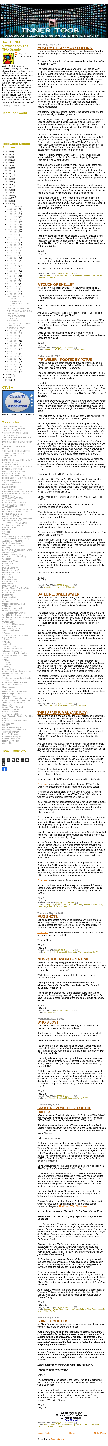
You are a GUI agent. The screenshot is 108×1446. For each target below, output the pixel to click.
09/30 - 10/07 (13, 240)
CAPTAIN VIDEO (10, 507)
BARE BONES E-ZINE (12, 514)
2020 (7, 168)
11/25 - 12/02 (13, 219)
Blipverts (47, 1425)
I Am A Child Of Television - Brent (17, 550)
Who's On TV (52, 907)
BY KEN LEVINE (9, 440)
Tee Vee (5, 676)
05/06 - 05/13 (13, 294)
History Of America (10, 741)
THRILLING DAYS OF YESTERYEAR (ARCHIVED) (15, 432)
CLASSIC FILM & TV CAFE (14, 503)
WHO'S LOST (47, 1022)
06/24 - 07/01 (13, 276)
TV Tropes (6, 662)
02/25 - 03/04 (13, 354)
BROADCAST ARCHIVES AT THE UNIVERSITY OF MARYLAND (17, 510)
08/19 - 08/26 (13, 255)
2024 (7, 157)
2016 (7, 179)
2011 (7, 193)
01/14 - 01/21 (13, 369)
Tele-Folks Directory (91, 275)
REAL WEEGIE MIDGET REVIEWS (18, 467)
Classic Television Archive (13, 604)
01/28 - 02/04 (13, 364)
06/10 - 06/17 (13, 281)
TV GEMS (6, 458)
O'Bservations (77, 275)
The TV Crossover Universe (14, 523)
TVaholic (6, 633)
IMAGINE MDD (9, 487)
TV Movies (81, 350)
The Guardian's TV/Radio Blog (15, 539)
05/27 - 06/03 (13, 286)
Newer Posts (43, 1433)
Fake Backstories (10, 626)
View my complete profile (14, 105)
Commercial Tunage (11, 561)
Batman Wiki (8, 563)
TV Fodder (7, 642)
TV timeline (50, 277)
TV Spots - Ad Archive (12, 649)
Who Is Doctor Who (11, 712)
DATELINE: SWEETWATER (58, 594)
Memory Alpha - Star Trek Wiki (15, 588)
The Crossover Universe (13, 525)
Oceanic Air (7, 705)
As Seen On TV (50, 275)
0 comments (68, 273)
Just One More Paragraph (13, 703)
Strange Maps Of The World (14, 721)
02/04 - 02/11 (13, 361)
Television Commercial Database (16, 698)
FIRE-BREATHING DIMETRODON (17, 491)
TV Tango (6, 664)
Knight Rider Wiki (10, 581)
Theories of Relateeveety (66, 350)
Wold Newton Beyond (11, 615)
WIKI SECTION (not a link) (14, 557)
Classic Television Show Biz (14, 655)
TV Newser (7, 606)
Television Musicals (10, 709)
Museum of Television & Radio (15, 682)
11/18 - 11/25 (13, 222)
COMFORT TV (8, 496)
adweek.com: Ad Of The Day (15, 673)
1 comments (68, 1010)
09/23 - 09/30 (13, 242)
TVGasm (6, 640)
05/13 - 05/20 (13, 291)
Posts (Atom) (57, 1439)
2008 (7, 201)
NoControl (6, 530)
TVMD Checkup (9, 680)
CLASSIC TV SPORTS (12, 498)
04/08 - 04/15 (13, 338)
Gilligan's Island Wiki (11, 572)
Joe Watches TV (9, 552)
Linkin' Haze (60, 587)
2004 (7, 380)
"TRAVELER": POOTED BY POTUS (64, 360)
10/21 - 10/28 (13, 232)
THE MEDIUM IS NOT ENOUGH (16, 437)
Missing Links (49, 905)
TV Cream (6, 689)
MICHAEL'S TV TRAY (12, 473)
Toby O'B (22, 53)
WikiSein (6, 601)
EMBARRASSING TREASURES (16, 494)
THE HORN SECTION (12, 489)
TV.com (5, 658)
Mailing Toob (67, 1425)
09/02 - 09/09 (13, 250)
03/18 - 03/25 (13, 346)
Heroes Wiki (7, 577)
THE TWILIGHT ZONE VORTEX (16, 451)
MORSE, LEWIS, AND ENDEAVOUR (12, 591)
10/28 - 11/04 (13, 230)
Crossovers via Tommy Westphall (17, 518)
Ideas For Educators (11, 734)
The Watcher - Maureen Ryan (15, 635)
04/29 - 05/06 (13, 331)
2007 (7, 204)
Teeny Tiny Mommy (10, 732)
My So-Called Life (64, 275)
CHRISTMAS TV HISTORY (14, 505)
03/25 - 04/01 (13, 343)
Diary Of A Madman (11, 610)
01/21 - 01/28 (13, 367)
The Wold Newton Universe (14, 613)
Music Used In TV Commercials (16, 700)
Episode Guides (9, 527)
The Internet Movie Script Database (18, 678)
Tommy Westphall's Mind (13, 521)
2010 (7, 195)
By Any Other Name (61, 1309)
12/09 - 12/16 (13, 214)
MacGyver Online (10, 586)
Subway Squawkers (11, 739)
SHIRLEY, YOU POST (53, 1321)
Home (72, 1433)
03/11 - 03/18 (13, 349)
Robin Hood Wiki (9, 597)
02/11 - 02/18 (13, 359)
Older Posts (100, 1433)
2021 (7, 165)
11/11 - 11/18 (13, 224)
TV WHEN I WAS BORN (13, 453)
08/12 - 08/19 (13, 258)
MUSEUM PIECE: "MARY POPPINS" (65, 48)
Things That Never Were (13, 624)
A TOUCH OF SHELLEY (55, 285)
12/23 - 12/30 (13, 209)
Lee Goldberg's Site (11, 628)
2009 (7, 198)
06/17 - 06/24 (13, 279)
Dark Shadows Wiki (11, 568)
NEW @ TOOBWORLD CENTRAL (63, 959)
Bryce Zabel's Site (10, 637)
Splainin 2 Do (60, 905)
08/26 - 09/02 (13, 253)
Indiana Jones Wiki (10, 579)
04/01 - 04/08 (13, 341)
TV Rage (6, 660)
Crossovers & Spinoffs (12, 516)
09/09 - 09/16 (13, 248)
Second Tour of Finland (12, 707)
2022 (7, 162)
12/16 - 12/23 (13, 211)
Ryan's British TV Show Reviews (16, 671)
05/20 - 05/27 (13, 289)
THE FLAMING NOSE (12, 435)
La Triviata (48, 705)
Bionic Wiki (7, 565)
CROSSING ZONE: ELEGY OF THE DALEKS (19, 324)
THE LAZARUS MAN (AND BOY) (62, 713)
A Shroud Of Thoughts (12, 541)
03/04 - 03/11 (13, 351)
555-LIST (6, 725)
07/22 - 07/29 (13, 266)
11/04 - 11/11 (13, 227)
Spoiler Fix (7, 644)
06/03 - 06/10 (13, 284)
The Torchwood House (12, 714)
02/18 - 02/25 (13, 356)
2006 (7, 374)
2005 (7, 377)
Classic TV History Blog (12, 554)
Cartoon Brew (8, 622)
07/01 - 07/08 (13, 273)
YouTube (6, 532)
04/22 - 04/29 (13, 333)
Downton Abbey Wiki (11, 570)
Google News (8, 743)
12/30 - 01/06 (13, 206)
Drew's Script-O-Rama (12, 694)
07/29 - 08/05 (13, 263)
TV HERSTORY (9, 455)
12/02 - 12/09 (13, 217)
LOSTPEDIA (8, 583)
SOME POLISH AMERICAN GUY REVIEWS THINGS (17, 461)
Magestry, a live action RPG (14, 730)
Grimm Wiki (7, 574)
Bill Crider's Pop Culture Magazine (17, 536)
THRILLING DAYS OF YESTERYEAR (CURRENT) (14, 427)
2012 (7, 190)
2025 (7, 154)
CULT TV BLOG (9, 500)
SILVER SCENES (10, 464)
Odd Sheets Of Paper (11, 727)
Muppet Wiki (7, 595)
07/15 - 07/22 (13, 268)
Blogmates (48, 1309)
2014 (7, 184)
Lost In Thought (50, 952)
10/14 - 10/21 (13, 235)
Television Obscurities (12, 651)
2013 (7, 187)
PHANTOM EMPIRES (12, 469)
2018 (7, 173)
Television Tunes (9, 696)
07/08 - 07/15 (13, 271)
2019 (7, 171)
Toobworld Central (51, 1012)
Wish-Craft (62, 907)
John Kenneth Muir (10, 631)
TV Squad (6, 534)
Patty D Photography (11, 736)
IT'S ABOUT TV (9, 485)
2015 (7, 182)
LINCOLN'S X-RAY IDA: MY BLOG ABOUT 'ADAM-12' (17, 479)
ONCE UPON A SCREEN (13, 471)
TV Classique (80, 705)
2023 (7, 160)
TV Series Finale (9, 646)
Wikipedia (6, 559)
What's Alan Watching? (12, 543)
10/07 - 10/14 (13, 237)
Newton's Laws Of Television (15, 691)
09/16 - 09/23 (13, 245)
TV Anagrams (8, 723)
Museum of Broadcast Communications (12, 686)
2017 (7, 176)
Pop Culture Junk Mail (12, 608)
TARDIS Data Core (10, 599)
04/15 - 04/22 (13, 336)
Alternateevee (49, 587)
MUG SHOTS (47, 917)
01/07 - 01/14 (13, 372)
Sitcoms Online (9, 669)
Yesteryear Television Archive (15, 653)
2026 (7, 151)
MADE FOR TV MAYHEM (13, 476)
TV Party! (6, 667)
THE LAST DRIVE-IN (11, 482)
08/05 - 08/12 (13, 260)
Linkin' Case (57, 705)
